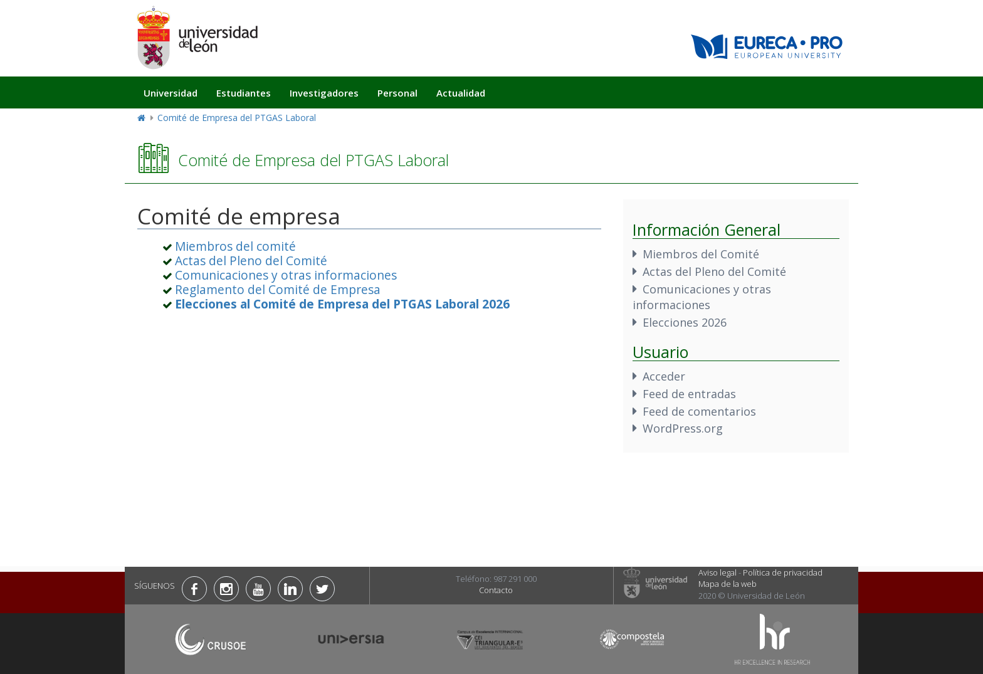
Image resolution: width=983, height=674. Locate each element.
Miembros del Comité (701, 253)
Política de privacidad (783, 572)
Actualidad (460, 93)
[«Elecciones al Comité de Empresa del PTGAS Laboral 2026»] (342, 303)
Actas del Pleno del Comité (251, 260)
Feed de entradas (689, 393)
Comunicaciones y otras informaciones (286, 274)
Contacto (496, 590)
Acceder (664, 376)
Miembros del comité (235, 246)
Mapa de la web (727, 583)
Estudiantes (243, 93)
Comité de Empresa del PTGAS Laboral (236, 118)
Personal (397, 93)
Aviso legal (717, 572)
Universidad (170, 93)
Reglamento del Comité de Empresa (278, 289)
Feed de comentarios (699, 411)
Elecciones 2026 (685, 322)
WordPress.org (683, 428)
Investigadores (324, 93)
